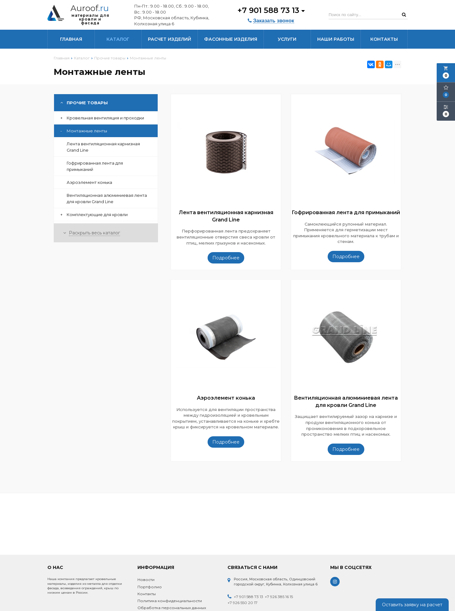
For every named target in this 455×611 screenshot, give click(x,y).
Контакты (384, 39)
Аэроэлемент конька (89, 182)
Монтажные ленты (83, 131)
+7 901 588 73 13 (271, 10)
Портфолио (149, 586)
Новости (146, 579)
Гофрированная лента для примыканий (95, 166)
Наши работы (335, 39)
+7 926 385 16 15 (279, 596)
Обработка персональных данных (171, 607)
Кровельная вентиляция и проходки (102, 118)
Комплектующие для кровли (94, 214)
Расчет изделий (169, 39)
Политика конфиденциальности (169, 600)
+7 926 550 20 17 (243, 602)
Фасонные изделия (230, 39)
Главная (71, 39)
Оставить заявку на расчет (412, 605)
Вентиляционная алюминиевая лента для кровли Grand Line (107, 198)
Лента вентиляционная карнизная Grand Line (103, 147)
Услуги (287, 39)
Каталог (117, 39)
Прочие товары (84, 103)
